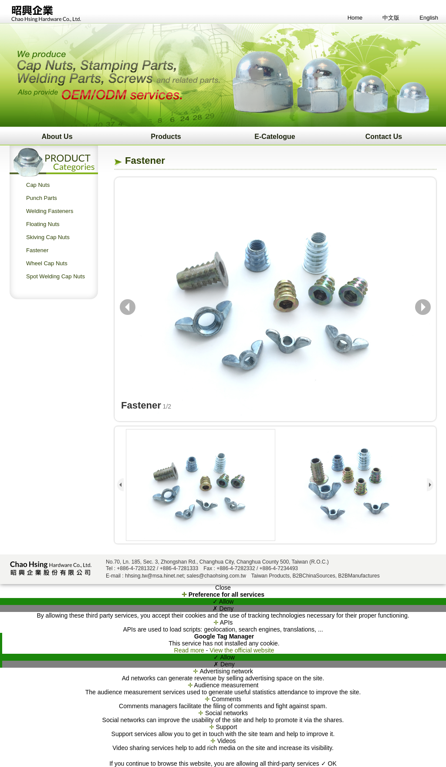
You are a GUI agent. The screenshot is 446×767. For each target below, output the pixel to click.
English (428, 17)
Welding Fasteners (49, 211)
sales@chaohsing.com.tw (216, 576)
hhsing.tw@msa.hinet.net (154, 576)
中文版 (390, 17)
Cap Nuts (38, 185)
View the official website (241, 650)
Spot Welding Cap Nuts (55, 276)
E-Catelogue (274, 136)
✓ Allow (223, 601)
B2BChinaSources (314, 576)
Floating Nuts (43, 224)
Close (223, 587)
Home (355, 17)
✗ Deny (223, 608)
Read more (190, 650)
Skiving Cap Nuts (48, 237)
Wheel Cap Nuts (47, 263)
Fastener (37, 250)
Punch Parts (41, 198)
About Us (56, 136)
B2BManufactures (358, 576)
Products (166, 136)
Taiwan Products (270, 576)
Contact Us (383, 136)
